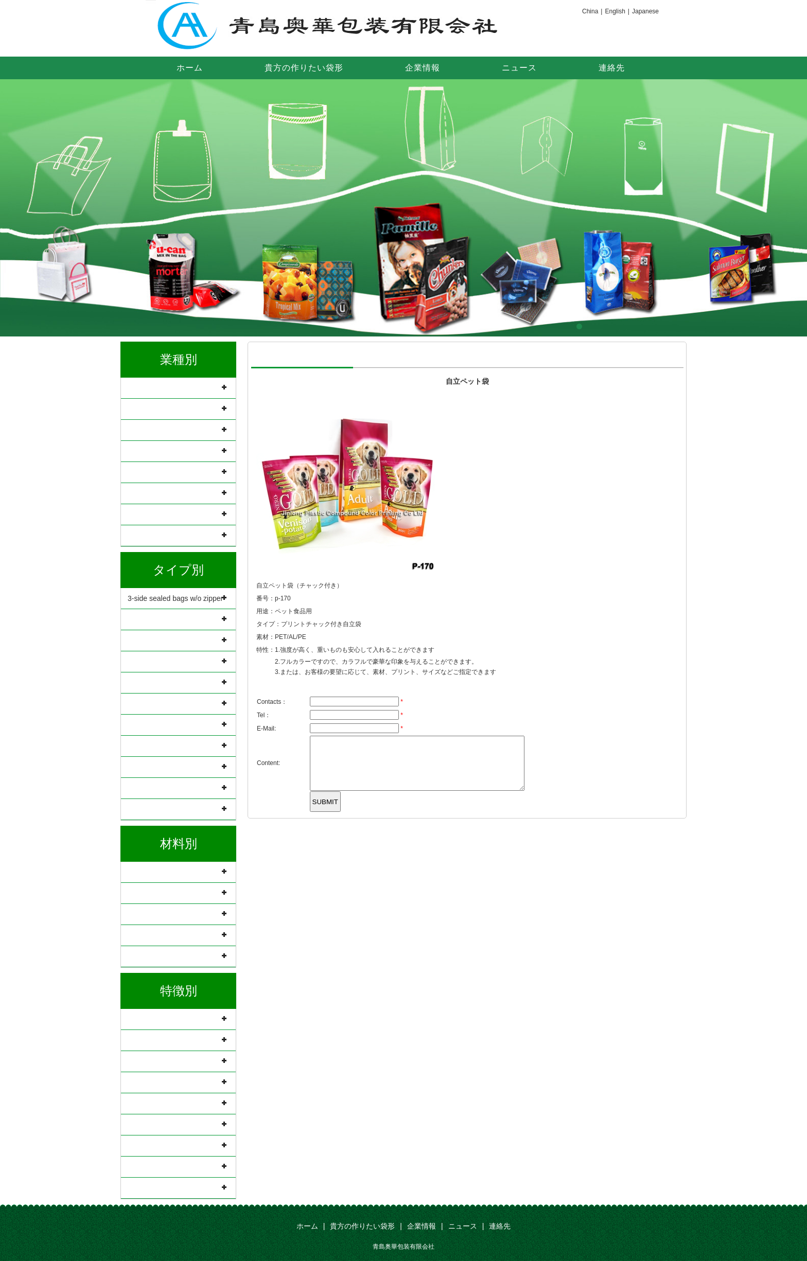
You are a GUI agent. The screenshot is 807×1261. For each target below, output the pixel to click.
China (590, 11)
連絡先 (612, 67)
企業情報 (422, 67)
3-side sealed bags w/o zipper (175, 598)
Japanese (645, 11)
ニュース (519, 67)
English (615, 11)
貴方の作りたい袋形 (304, 67)
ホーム (190, 67)
